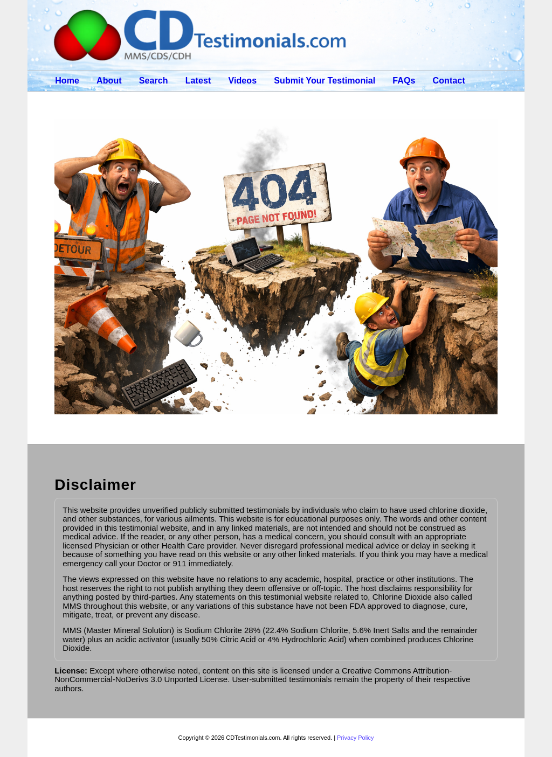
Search (153, 80)
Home (67, 80)
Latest (198, 80)
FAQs (403, 80)
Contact (449, 80)
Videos (242, 80)
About (109, 80)
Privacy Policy (355, 737)
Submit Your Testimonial (324, 80)
